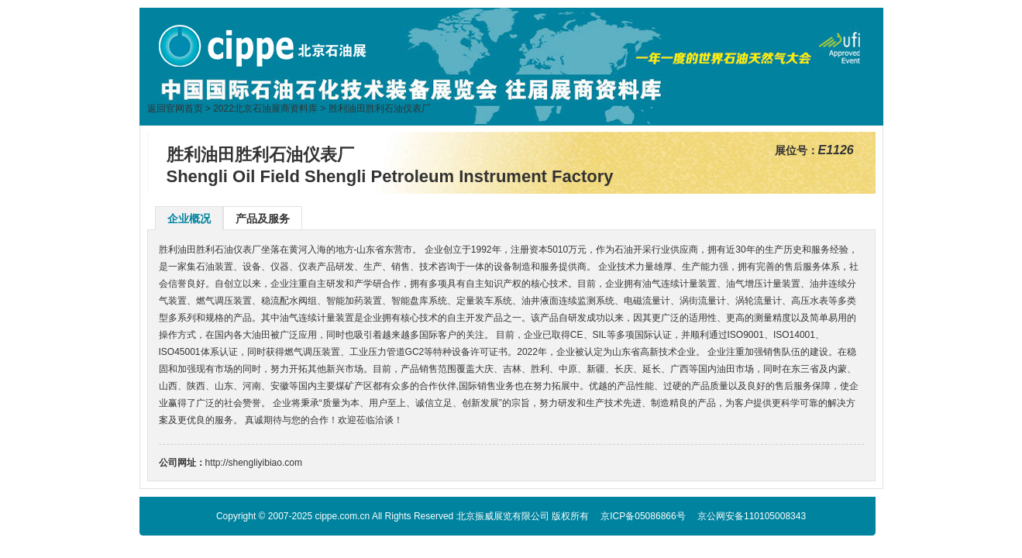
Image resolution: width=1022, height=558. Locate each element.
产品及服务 (263, 218)
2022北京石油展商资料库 (265, 108)
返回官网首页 (175, 108)
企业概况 (189, 218)
